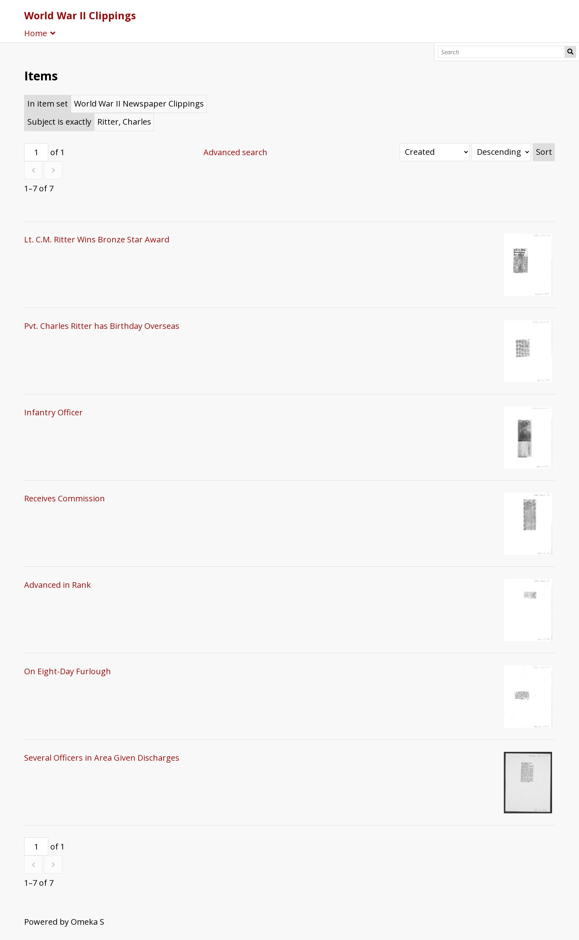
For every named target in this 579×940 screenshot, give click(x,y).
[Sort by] (435, 152)
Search (570, 52)
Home (35, 33)
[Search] (501, 52)
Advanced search (235, 152)
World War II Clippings (80, 15)
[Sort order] (501, 152)
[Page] (36, 152)
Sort (544, 151)
